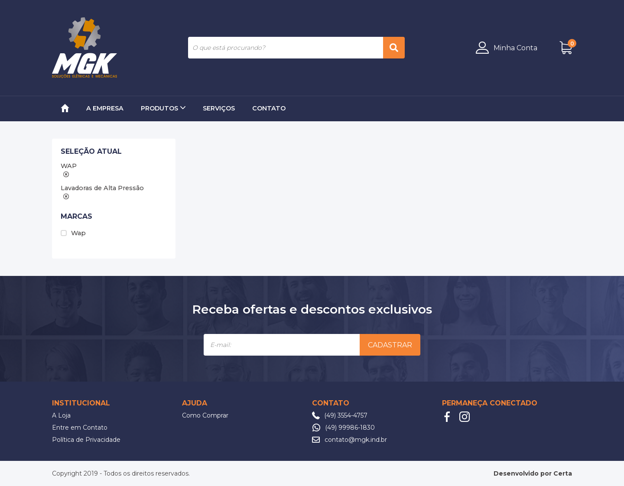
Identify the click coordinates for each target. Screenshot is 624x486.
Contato (269, 108)
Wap (73, 233)
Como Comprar (205, 415)
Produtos (163, 108)
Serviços (219, 108)
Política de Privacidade (86, 440)
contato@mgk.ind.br (356, 440)
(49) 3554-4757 (345, 415)
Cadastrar (390, 345)
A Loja (61, 415)
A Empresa (105, 108)
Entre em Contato (79, 427)
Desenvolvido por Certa (533, 473)
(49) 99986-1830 (350, 427)
